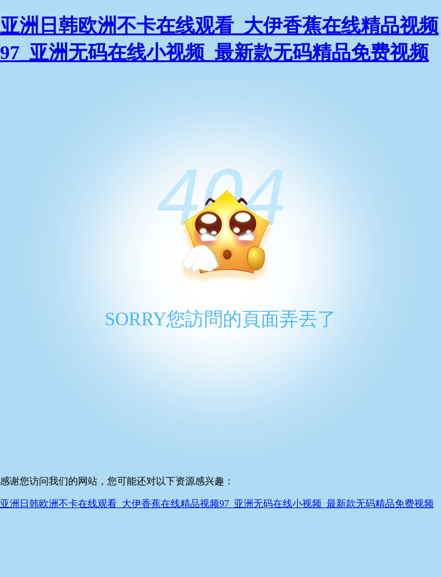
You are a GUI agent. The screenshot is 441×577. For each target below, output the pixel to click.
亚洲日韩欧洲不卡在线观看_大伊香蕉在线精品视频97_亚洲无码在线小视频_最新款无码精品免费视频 (217, 503)
